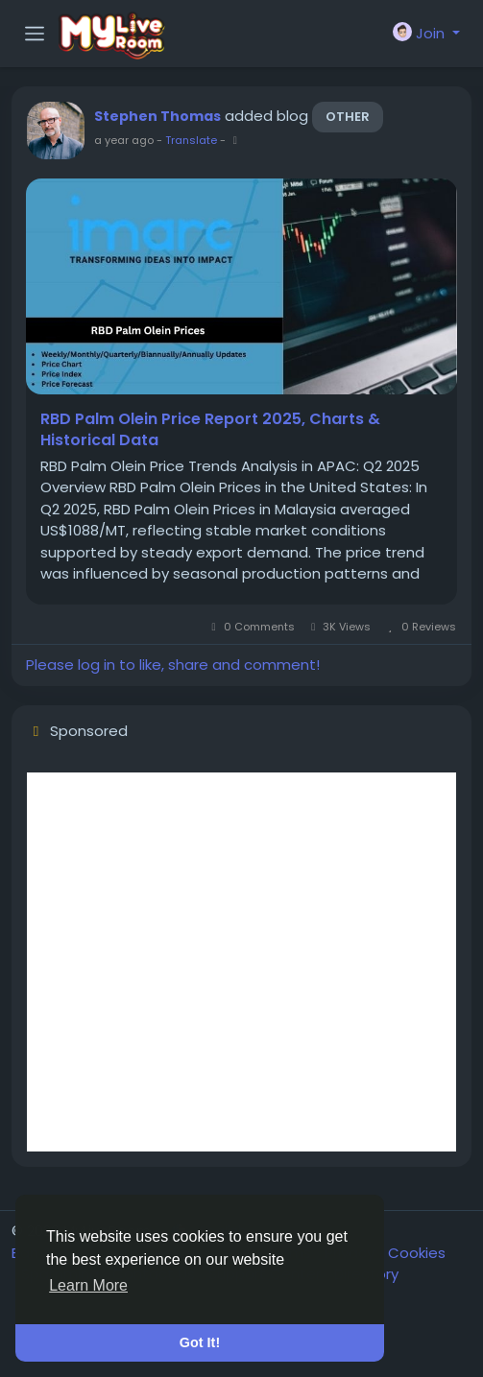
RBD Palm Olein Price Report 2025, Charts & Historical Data (210, 430)
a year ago (124, 140)
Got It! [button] (200, 1342)
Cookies (417, 1253)
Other (348, 116)
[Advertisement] (241, 961)
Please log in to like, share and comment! (173, 664)
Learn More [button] (88, 1285)
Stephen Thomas (157, 116)
